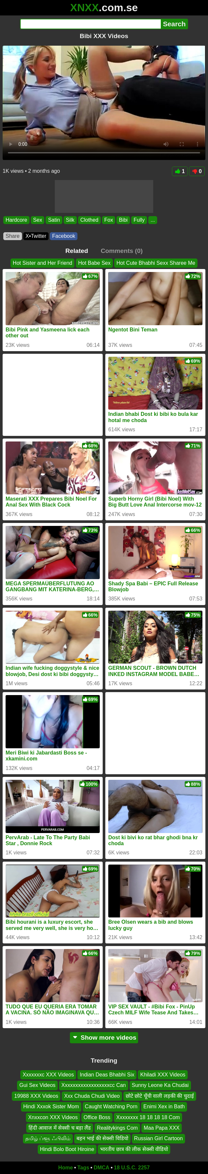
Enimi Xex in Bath (164, 1106)
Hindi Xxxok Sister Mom (51, 1106)
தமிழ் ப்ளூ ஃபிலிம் (48, 1138)
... (153, 220)
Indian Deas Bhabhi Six (107, 1074)
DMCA (101, 1167)
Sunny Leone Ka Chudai (160, 1085)
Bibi (123, 220)
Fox (108, 220)
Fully (139, 220)
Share (13, 236)
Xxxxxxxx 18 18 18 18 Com (148, 1117)
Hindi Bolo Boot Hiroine (67, 1149)
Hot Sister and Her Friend (42, 263)
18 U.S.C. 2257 (132, 1167)
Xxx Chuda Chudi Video (92, 1096)
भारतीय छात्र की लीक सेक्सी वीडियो (134, 1149)
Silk (70, 220)
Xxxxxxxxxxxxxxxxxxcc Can (93, 1085)
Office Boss (97, 1117)
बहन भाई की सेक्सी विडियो (102, 1138)
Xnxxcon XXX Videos (53, 1117)
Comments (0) (122, 250)
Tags (83, 1167)
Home (65, 1167)
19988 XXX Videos (36, 1096)
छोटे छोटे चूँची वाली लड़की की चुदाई (160, 1096)
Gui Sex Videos (37, 1085)
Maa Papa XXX (161, 1128)
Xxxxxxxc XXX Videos (48, 1074)
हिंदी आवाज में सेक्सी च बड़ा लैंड (60, 1128)
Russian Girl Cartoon (158, 1138)
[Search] (90, 24)
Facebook (63, 236)
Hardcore (16, 220)
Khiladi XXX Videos (162, 1074)
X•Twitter (36, 236)
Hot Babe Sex (94, 263)
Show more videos (104, 1037)
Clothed (89, 220)
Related (76, 250)
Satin (54, 220)
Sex (37, 220)
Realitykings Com (117, 1128)
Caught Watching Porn (111, 1106)
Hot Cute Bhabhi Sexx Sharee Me (155, 263)
